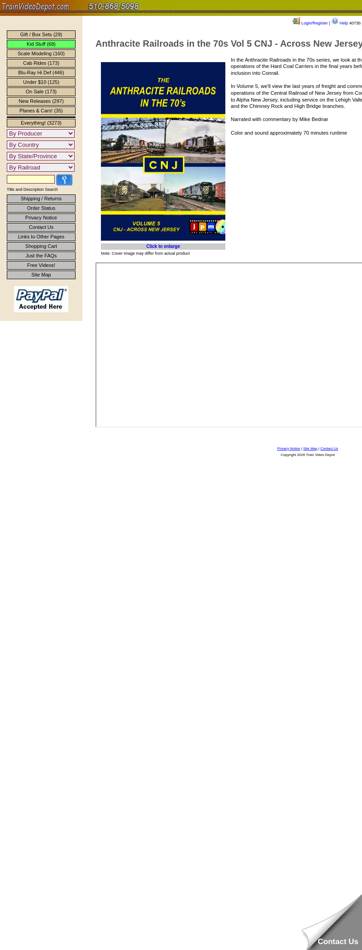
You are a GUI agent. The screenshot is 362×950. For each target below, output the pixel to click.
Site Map (41, 274)
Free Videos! (41, 265)
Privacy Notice (41, 217)
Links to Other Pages (41, 236)
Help (339, 23)
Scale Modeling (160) (41, 53)
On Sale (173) (41, 91)
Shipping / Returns (41, 198)
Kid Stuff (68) (41, 44)
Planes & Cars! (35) (41, 110)
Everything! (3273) (41, 123)
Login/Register (310, 23)
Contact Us (41, 227)
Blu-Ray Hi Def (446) (41, 72)
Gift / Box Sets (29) (41, 34)
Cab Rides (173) (41, 63)
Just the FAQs (41, 255)
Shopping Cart (41, 246)
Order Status (41, 208)
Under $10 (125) (41, 82)
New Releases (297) (41, 101)
